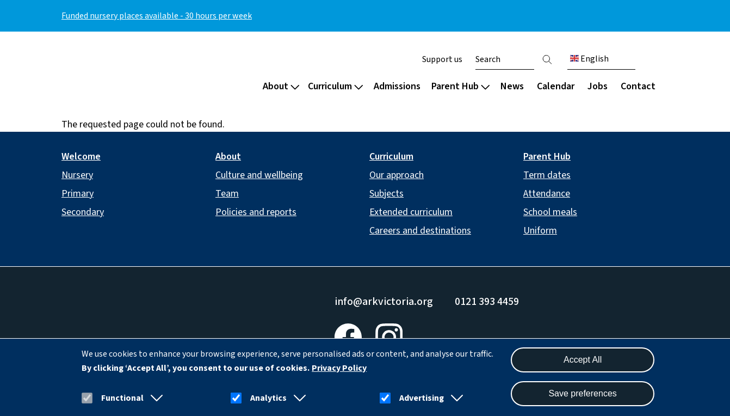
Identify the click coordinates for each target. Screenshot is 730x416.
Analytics (268, 398)
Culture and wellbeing (259, 175)
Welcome (81, 156)
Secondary (82, 212)
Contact (638, 86)
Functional (122, 398)
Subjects (386, 193)
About (281, 86)
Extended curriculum (411, 212)
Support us (442, 59)
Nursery (77, 175)
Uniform (540, 230)
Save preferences (582, 393)
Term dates (547, 175)
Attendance (546, 193)
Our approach (396, 175)
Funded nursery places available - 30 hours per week (156, 16)
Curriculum (335, 86)
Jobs (597, 86)
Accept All (583, 359)
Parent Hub (460, 86)
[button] (154, 398)
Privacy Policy (339, 368)
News (512, 86)
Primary (77, 193)
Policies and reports (255, 212)
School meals (550, 212)
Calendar (555, 86)
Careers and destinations (420, 230)
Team (227, 193)
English (589, 59)
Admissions (397, 86)
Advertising (421, 398)
